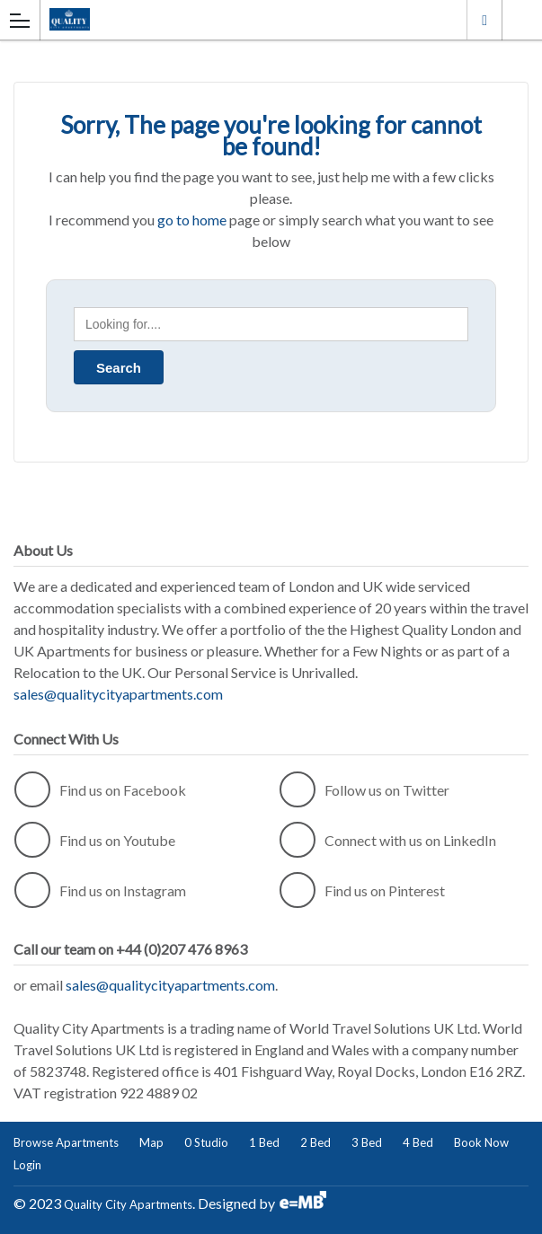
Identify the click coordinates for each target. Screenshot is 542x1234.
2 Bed (315, 1142)
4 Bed (418, 1142)
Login (27, 1165)
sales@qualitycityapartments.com (118, 693)
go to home (192, 219)
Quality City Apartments (128, 1204)
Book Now (481, 1142)
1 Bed (264, 1142)
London (484, 19)
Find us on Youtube (94, 840)
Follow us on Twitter (364, 789)
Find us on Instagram (100, 890)
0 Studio (206, 1142)
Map (151, 1142)
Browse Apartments (66, 1142)
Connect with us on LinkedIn (388, 840)
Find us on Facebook (100, 789)
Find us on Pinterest (362, 890)
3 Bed (366, 1142)
